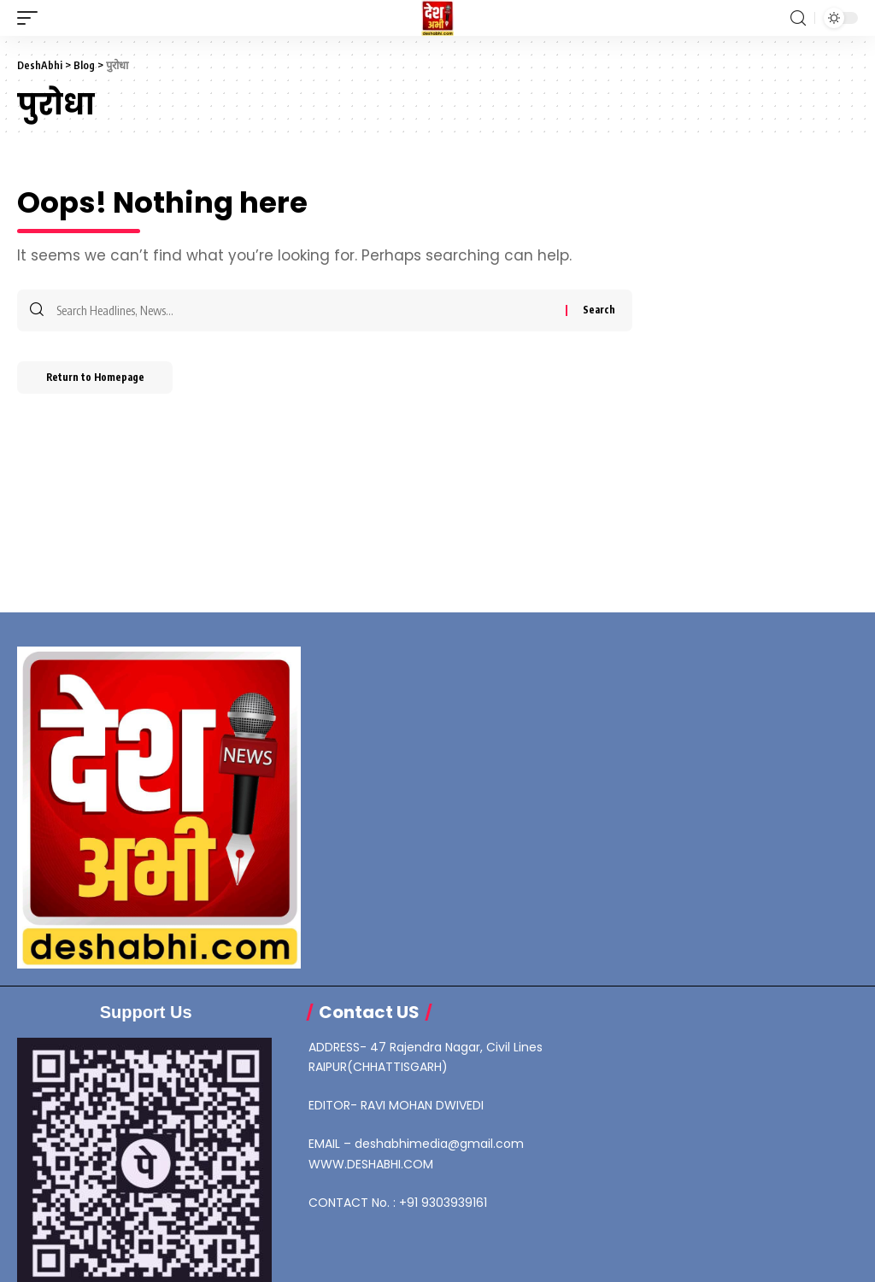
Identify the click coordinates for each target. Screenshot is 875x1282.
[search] (798, 18)
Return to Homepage (101, 379)
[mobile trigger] (31, 18)
